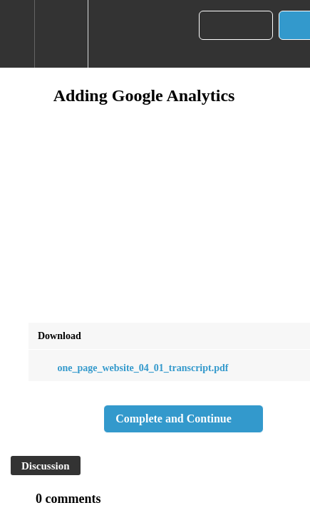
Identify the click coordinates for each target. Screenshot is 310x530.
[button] (17, 34)
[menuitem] (61, 34)
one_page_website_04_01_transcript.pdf (133, 368)
